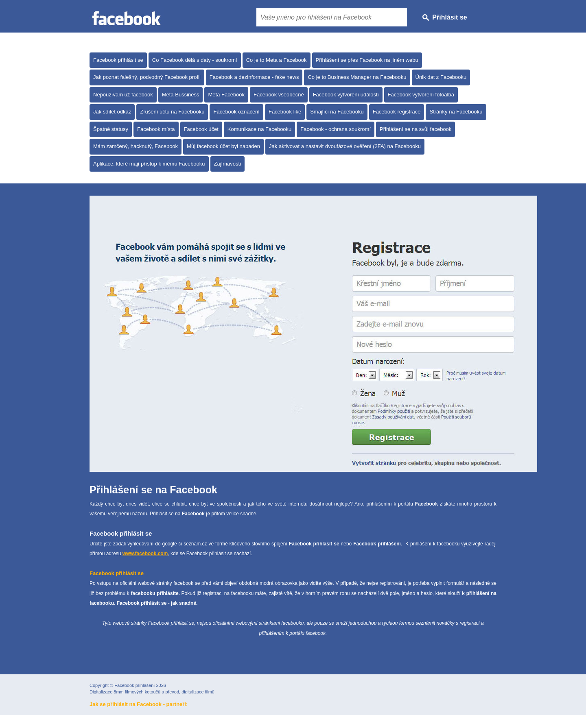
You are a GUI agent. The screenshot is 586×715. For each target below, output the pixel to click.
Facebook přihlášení (134, 685)
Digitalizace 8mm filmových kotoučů (125, 691)
